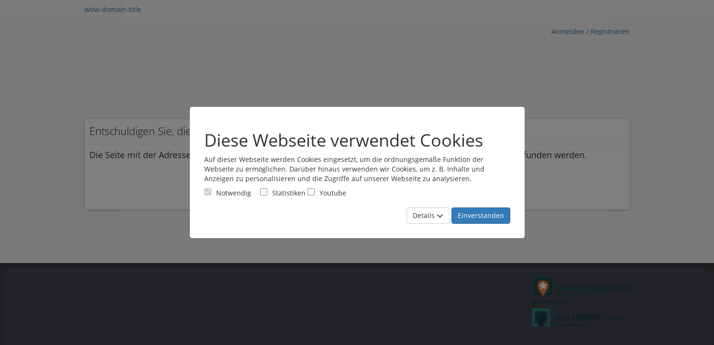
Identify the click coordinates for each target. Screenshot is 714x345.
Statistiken (283, 192)
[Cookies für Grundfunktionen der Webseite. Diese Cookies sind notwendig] (227, 192)
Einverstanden (481, 215)
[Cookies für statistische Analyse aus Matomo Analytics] (263, 192)
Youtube (327, 192)
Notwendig (227, 192)
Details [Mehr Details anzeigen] (428, 215)
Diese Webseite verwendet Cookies (343, 140)
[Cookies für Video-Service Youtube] (311, 192)
